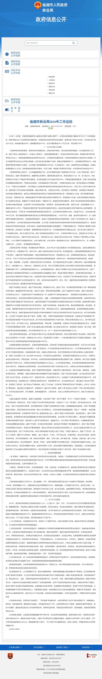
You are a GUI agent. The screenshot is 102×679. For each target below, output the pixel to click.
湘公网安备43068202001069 (51, 665)
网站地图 (56, 673)
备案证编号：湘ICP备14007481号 (51, 658)
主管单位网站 (14, 647)
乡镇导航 (86, 647)
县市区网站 (38, 647)
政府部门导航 (62, 647)
